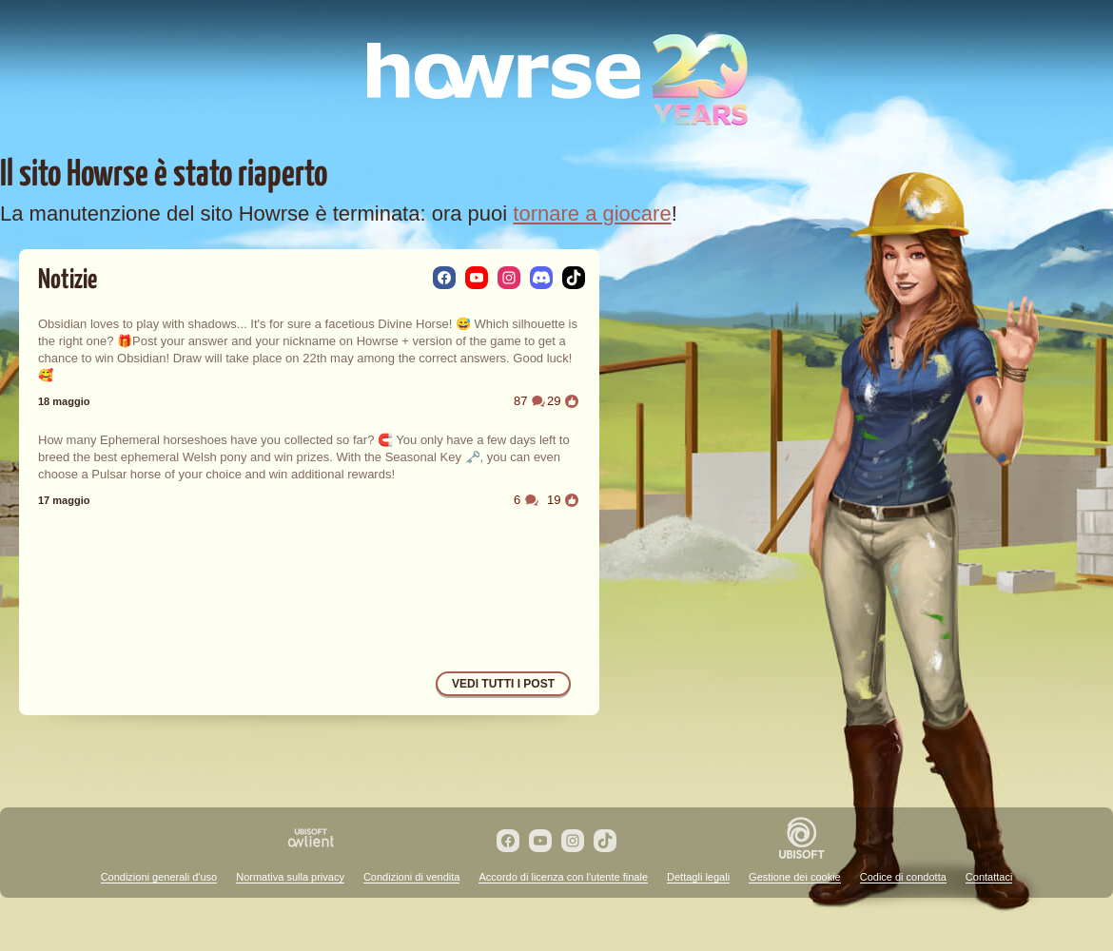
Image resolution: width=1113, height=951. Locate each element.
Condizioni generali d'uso (159, 877)
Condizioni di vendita (411, 877)
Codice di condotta (903, 877)
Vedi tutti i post (503, 683)
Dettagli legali (698, 877)
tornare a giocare (592, 213)
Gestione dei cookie (795, 877)
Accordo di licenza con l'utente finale (563, 877)
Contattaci (989, 877)
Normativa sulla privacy (290, 877)
